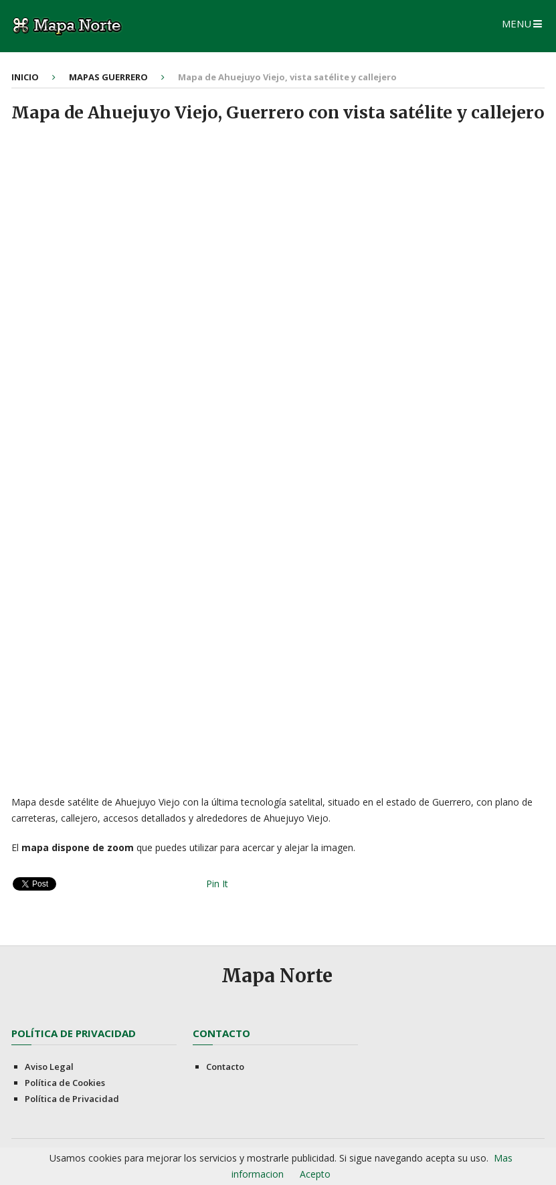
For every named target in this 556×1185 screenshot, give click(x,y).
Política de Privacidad (72, 1099)
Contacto (225, 1067)
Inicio (25, 77)
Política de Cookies (65, 1083)
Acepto (315, 1174)
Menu (516, 23)
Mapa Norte (277, 975)
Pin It (217, 883)
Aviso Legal (49, 1067)
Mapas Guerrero (108, 77)
